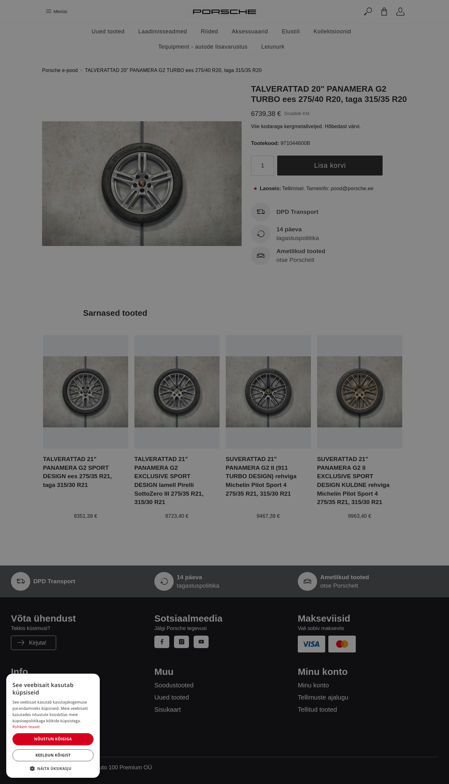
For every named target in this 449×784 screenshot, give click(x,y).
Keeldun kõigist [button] (53, 755)
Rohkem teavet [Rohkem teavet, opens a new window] (26, 726)
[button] (53, 768)
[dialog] (53, 726)
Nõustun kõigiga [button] (53, 739)
